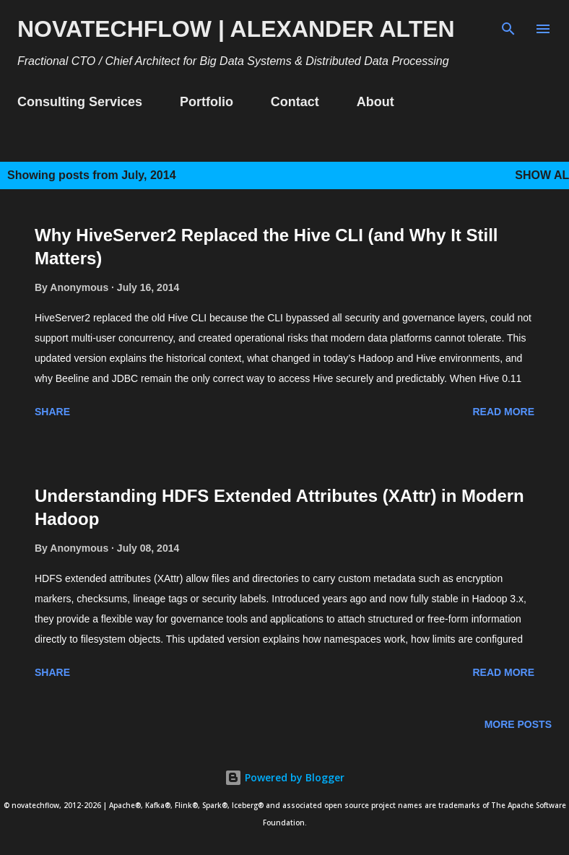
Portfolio (206, 102)
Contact (295, 102)
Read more (503, 411)
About (375, 102)
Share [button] (52, 411)
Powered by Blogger (284, 777)
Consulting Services (79, 102)
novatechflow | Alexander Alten (236, 29)
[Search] (508, 26)
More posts (518, 724)
